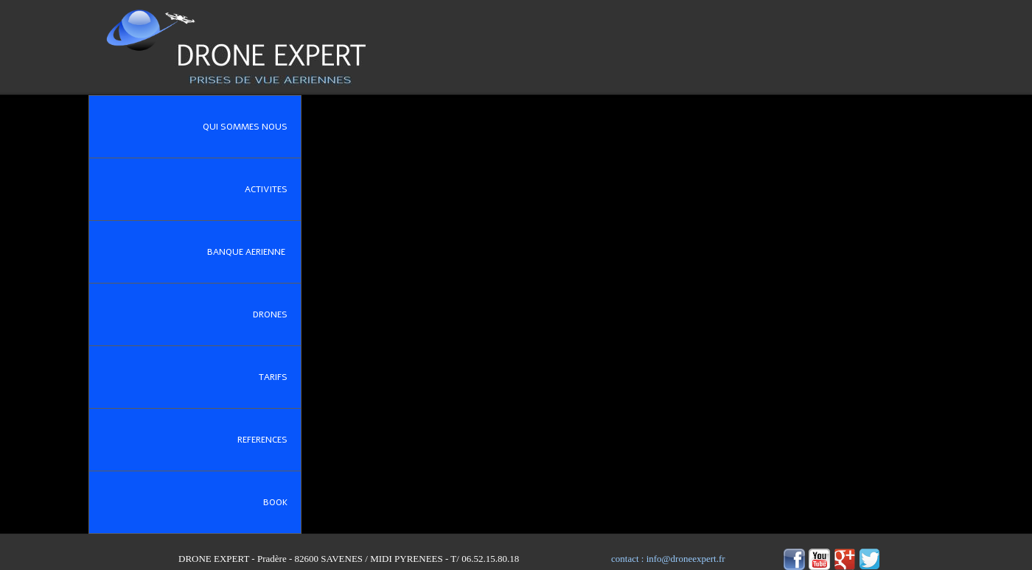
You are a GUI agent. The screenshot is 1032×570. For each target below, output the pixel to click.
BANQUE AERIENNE (254, 252)
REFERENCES (269, 440)
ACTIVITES (273, 189)
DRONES (277, 314)
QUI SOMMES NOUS (252, 127)
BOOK (282, 502)
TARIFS (280, 377)
